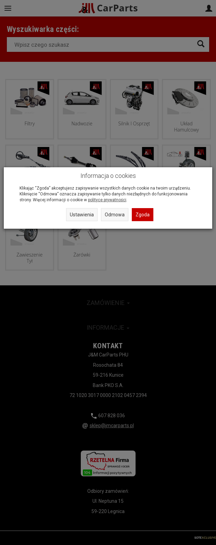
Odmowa (115, 214)
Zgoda (143, 214)
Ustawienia (82, 214)
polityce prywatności (107, 199)
